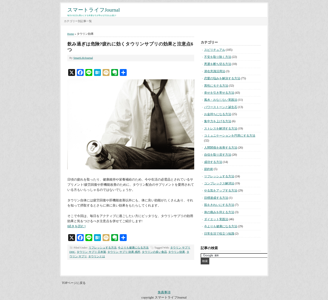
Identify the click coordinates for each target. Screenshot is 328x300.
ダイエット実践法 (216, 219)
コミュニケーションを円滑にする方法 (229, 135)
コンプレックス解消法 (219, 183)
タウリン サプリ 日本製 (91, 251)
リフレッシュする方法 (103, 247)
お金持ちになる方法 (217, 114)
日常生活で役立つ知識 (219, 233)
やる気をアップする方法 (220, 190)
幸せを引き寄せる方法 (219, 92)
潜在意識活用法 (214, 71)
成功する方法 (213, 162)
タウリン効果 (176, 251)
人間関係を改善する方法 (220, 147)
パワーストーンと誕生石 (220, 107)
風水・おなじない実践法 (220, 99)
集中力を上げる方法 (217, 121)
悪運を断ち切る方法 (217, 64)
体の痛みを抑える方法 (219, 212)
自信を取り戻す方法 (217, 154)
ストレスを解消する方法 (220, 128)
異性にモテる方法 (216, 85)
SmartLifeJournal (83, 57)
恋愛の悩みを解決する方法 (222, 78)
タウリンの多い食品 (154, 251)
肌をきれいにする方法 (219, 205)
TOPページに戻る (74, 283)
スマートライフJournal (93, 10)
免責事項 (164, 292)
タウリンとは (96, 256)
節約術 (208, 169)
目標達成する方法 (216, 197)
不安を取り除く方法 (217, 57)
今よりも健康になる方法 (133, 247)
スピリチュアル (214, 49)
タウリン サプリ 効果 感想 (123, 251)
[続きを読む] (76, 226)
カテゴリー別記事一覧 (78, 21)
